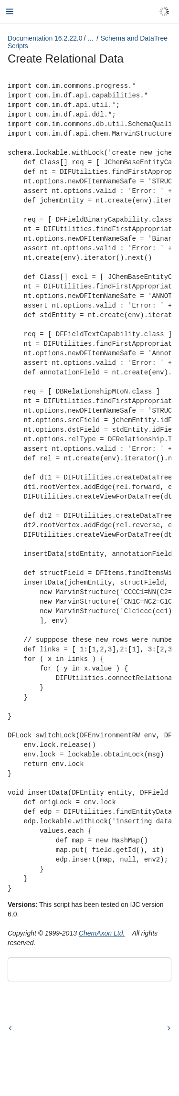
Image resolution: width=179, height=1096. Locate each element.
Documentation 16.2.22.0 (45, 38)
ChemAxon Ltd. (102, 933)
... (91, 38)
